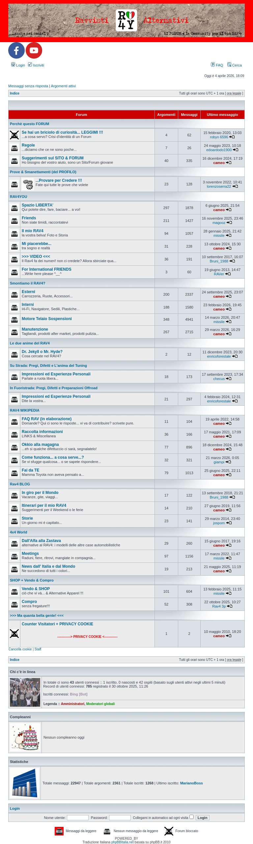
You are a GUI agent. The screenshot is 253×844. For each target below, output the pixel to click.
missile (219, 235)
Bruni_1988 (219, 261)
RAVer (219, 274)
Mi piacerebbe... (36, 243)
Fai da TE (30, 470)
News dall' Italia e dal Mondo (48, 566)
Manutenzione (35, 329)
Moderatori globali (100, 704)
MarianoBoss (191, 783)
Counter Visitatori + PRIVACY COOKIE (57, 624)
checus (219, 379)
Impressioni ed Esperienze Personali (56, 374)
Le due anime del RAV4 (30, 343)
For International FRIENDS (46, 269)
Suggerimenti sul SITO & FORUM (53, 158)
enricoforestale (219, 356)
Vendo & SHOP (36, 588)
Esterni (28, 291)
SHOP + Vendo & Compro (32, 580)
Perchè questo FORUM (29, 124)
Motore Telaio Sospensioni (47, 318)
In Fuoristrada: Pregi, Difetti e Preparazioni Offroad (54, 388)
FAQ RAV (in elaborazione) (46, 419)
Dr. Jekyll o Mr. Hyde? (42, 351)
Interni (28, 304)
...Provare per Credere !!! (59, 180)
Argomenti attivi (63, 86)
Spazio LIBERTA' (37, 205)
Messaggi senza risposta (28, 86)
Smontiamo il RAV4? (27, 283)
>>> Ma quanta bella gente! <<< (37, 615)
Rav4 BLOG (20, 484)
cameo (219, 163)
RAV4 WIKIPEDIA (25, 410)
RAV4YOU (18, 197)
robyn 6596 (219, 137)
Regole (28, 145)
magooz (218, 223)
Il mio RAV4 (32, 231)
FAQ (217, 65)
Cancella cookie (20, 649)
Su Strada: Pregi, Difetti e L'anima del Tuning (48, 366)
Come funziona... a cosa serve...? (53, 457)
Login (18, 65)
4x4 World (18, 532)
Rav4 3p (219, 606)
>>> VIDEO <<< (36, 256)
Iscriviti (36, 65)
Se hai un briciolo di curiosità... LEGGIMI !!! (62, 132)
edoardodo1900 (219, 150)
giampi (219, 462)
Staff (38, 649)
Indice (14, 93)
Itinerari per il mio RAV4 (44, 505)
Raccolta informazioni (42, 431)
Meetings (30, 553)
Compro (29, 601)
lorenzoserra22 (219, 186)
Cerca (234, 65)
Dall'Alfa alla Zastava (41, 540)
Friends (29, 218)
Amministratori (72, 704)
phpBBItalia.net (122, 842)
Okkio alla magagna (40, 444)
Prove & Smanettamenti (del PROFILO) (43, 172)
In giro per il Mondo (40, 492)
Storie (27, 518)
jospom (219, 523)
